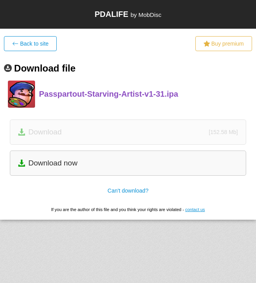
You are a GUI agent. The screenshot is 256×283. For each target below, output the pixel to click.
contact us (195, 209)
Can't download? (128, 190)
